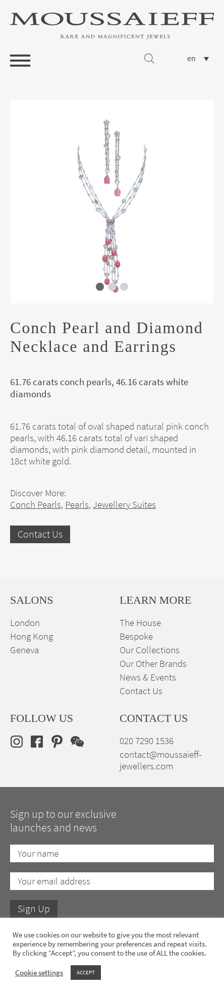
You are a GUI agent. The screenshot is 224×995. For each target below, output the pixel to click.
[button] (100, 287)
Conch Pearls (35, 504)
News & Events (148, 677)
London (25, 623)
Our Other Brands (153, 663)
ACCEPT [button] (86, 972)
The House (140, 623)
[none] (198, 58)
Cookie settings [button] (39, 972)
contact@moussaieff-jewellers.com (161, 760)
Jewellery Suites (124, 504)
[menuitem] (198, 58)
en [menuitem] (191, 59)
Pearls (77, 504)
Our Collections (150, 650)
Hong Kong (31, 636)
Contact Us (40, 534)
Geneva (24, 650)
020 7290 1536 (147, 741)
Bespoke (136, 636)
